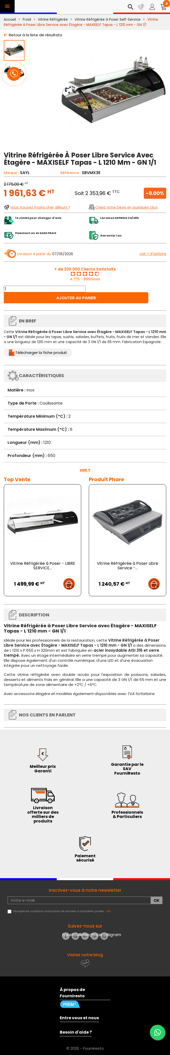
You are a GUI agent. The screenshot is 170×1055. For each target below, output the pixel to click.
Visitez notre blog (85, 955)
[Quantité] (45, 289)
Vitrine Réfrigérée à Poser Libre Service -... (127, 566)
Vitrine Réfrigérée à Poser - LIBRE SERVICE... (42, 566)
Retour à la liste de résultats (35, 35)
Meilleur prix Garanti (43, 769)
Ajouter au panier (76, 298)
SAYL (25, 173)
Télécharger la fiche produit (41, 352)
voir (108, 911)
